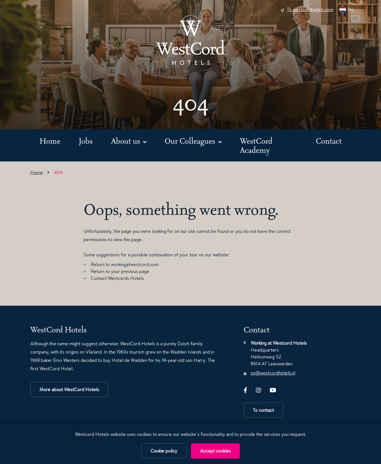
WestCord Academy (256, 145)
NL (346, 9)
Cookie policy (164, 451)
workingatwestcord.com (135, 264)
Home (50, 140)
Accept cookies (215, 451)
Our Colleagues (191, 140)
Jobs (86, 140)
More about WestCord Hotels (69, 389)
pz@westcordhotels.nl (273, 373)
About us (126, 140)
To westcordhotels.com (307, 9)
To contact (263, 410)
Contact (329, 140)
